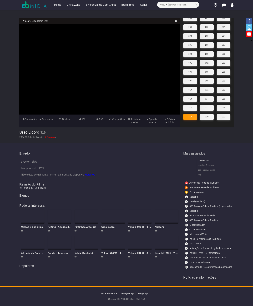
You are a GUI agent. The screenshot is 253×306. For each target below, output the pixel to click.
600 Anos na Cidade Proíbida (202, 220)
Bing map (143, 293)
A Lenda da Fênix (196, 234)
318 (223, 107)
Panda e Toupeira (58, 253)
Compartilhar (117, 119)
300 (223, 53)
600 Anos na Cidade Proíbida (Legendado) (202, 206)
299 (206, 53)
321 (223, 116)
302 (206, 62)
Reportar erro (47, 119)
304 (190, 71)
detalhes (91, 174)
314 (206, 98)
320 (206, 116)
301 (190, 62)
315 (223, 98)
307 (190, 80)
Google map (127, 293)
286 (190, 17)
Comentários (29, 119)
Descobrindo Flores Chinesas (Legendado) (202, 267)
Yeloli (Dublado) (84, 253)
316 (190, 107)
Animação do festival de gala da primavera (203, 248)
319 (190, 116)
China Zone (73, 4)
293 (206, 35)
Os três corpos (194, 192)
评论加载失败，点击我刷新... (33, 188)
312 (223, 89)
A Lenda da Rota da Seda (35, 253)
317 (206, 107)
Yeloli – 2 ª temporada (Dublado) (203, 239)
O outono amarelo (196, 229)
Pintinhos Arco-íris (85, 227)
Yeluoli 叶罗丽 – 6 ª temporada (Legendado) (202, 253)
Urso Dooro (29, 132)
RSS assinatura (109, 293)
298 (190, 53)
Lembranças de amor (198, 262)
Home (57, 4)
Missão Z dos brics (32, 227)
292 (190, 35)
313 (190, 98)
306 (223, 71)
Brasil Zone (127, 4)
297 (223, 44)
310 (190, 89)
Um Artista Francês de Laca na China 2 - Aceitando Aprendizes (207, 257)
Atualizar (65, 119)
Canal (144, 4)
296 (206, 44)
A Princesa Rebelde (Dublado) (202, 182)
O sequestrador (195, 225)
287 (206, 17)
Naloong (160, 227)
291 (223, 26)
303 (223, 62)
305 (206, 71)
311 (206, 89)
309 (223, 80)
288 (223, 17)
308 (206, 80)
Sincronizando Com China (101, 4)
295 (190, 44)
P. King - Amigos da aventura (64, 227)
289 (190, 26)
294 (223, 35)
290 (206, 26)
